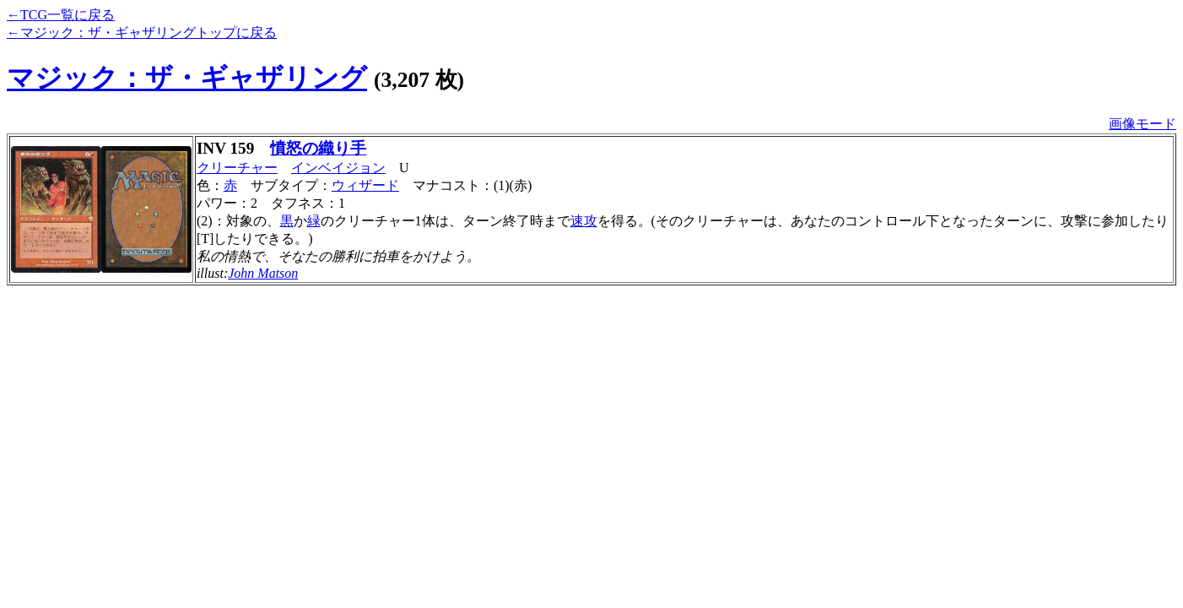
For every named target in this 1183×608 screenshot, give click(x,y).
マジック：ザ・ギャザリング (187, 77)
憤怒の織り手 (318, 148)
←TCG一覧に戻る (61, 15)
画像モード (1142, 124)
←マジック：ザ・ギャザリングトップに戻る (142, 32)
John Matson (263, 273)
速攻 (583, 221)
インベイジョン (338, 167)
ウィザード (365, 185)
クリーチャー (237, 167)
